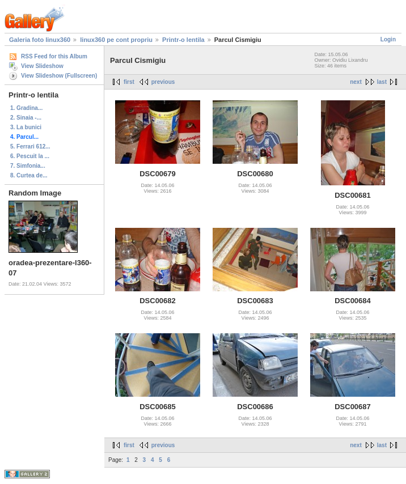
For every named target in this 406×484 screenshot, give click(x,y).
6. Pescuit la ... (29, 156)
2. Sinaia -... (25, 117)
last (382, 82)
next (356, 82)
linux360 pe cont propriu (116, 39)
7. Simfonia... (27, 166)
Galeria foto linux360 (39, 39)
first (129, 82)
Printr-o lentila (183, 39)
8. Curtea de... (29, 175)
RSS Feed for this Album (54, 56)
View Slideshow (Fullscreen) (59, 76)
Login (388, 39)
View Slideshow (42, 66)
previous (163, 82)
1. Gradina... (26, 108)
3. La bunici (25, 127)
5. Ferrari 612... (30, 146)
